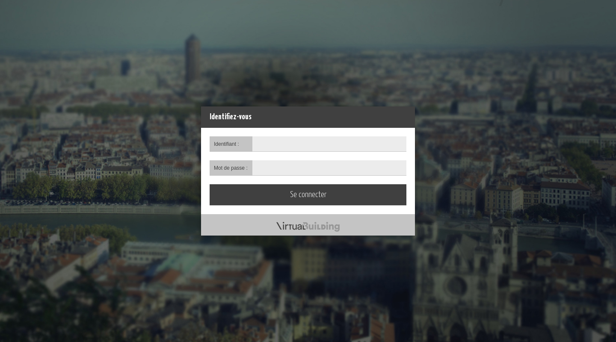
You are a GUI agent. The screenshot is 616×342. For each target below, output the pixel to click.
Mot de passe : (231, 168)
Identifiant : (226, 144)
